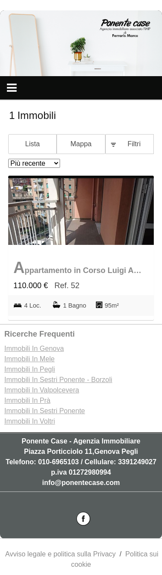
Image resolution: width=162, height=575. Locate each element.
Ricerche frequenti (39, 334)
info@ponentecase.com (81, 482)
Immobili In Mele (29, 359)
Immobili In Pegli (29, 369)
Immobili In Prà (27, 400)
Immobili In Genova (34, 348)
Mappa (81, 144)
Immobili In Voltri (29, 421)
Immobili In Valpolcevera (41, 390)
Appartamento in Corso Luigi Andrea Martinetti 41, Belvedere (78, 267)
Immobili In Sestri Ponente (44, 410)
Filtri (133, 144)
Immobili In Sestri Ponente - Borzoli (58, 379)
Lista (32, 144)
